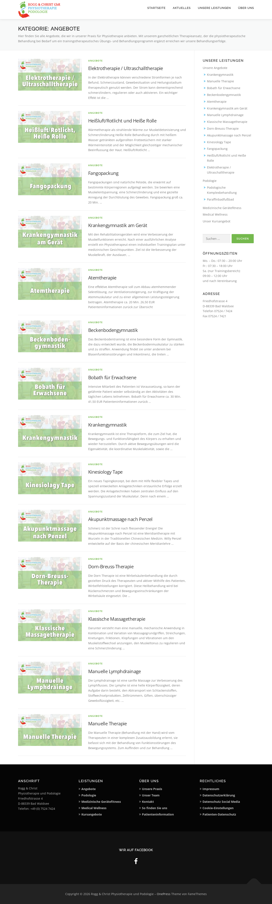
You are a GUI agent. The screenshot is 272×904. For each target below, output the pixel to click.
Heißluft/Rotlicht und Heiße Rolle (122, 120)
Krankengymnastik (107, 424)
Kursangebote (91, 814)
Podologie (210, 181)
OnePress (163, 894)
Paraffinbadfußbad (220, 199)
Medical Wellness (215, 214)
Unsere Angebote (215, 68)
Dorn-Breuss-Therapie (110, 566)
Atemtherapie (102, 277)
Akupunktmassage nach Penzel (120, 519)
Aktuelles (182, 8)
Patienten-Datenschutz (219, 814)
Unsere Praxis (152, 789)
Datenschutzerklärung (219, 795)
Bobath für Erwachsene (112, 377)
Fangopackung (103, 173)
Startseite (156, 8)
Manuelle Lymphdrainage (114, 671)
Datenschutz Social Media (221, 802)
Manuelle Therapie (107, 723)
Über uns (246, 8)
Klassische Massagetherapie (116, 619)
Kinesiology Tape (105, 472)
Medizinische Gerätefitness (222, 208)
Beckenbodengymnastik (113, 330)
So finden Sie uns (154, 808)
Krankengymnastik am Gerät (117, 225)
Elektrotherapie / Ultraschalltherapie (125, 68)
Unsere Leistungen (214, 8)
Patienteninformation (158, 814)
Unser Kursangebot (216, 221)
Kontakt (148, 802)
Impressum (211, 789)
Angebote (95, 60)
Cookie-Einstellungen (218, 808)
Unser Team (151, 795)
